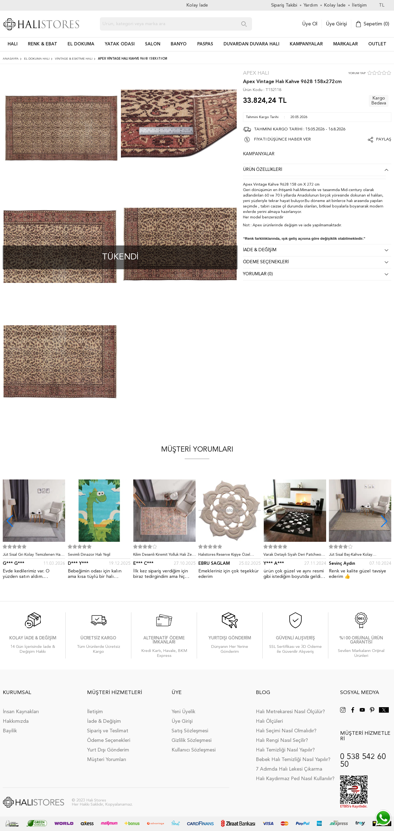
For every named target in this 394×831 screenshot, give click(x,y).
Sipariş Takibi (284, 5)
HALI (13, 44)
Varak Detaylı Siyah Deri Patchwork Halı (294, 556)
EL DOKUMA (81, 44)
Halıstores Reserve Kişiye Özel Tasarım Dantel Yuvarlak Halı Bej (226, 556)
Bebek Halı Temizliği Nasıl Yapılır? (293, 759)
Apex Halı (256, 73)
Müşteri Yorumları (106, 759)
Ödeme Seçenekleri (108, 740)
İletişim (95, 711)
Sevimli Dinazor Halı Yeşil (89, 555)
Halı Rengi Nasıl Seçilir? (282, 740)
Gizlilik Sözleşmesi (192, 740)
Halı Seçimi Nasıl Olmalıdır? (286, 730)
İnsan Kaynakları (21, 711)
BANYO (179, 44)
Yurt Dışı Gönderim (108, 750)
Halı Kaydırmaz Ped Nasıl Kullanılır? (295, 778)
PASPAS (205, 44)
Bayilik (10, 730)
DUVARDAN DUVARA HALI (251, 44)
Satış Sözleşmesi (190, 730)
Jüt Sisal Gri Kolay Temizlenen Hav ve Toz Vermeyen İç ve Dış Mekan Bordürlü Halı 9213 (32, 556)
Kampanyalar (306, 44)
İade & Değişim (104, 721)
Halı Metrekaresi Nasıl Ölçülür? (290, 711)
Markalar (345, 44)
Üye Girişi (336, 24)
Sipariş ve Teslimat (107, 730)
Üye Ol (309, 24)
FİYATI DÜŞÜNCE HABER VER (282, 139)
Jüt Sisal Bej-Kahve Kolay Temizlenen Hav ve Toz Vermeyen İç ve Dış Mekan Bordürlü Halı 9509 (360, 556)
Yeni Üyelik (183, 711)
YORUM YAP (357, 73)
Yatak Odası (120, 44)
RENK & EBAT (42, 44)
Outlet (377, 44)
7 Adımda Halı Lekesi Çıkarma (289, 769)
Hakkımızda (16, 721)
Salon (152, 44)
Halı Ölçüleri (269, 721)
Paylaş (383, 139)
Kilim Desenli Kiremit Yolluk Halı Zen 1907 (163, 556)
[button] (384, 521)
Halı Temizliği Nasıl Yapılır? (285, 750)
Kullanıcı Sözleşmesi (194, 750)
